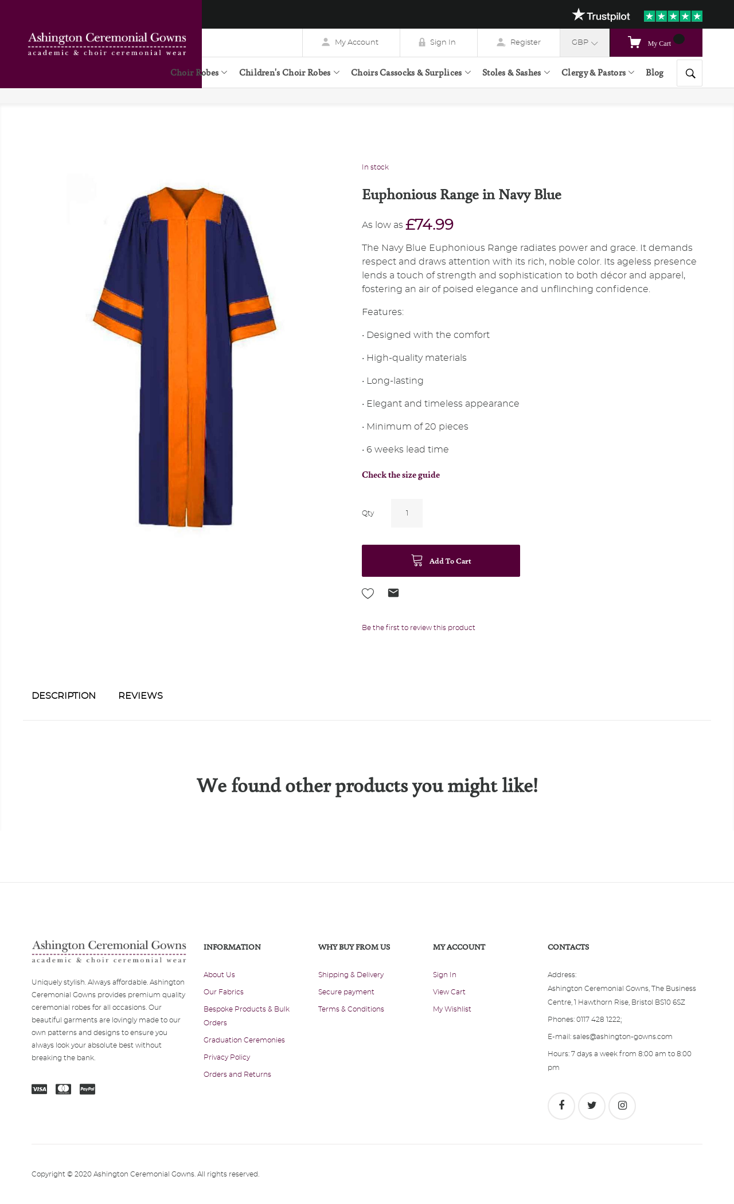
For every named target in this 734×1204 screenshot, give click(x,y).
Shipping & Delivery (351, 974)
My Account (356, 42)
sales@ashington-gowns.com (623, 1036)
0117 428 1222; (599, 1019)
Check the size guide (401, 475)
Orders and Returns (237, 1074)
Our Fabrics (224, 992)
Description (64, 696)
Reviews (140, 696)
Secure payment (346, 992)
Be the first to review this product (418, 627)
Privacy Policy (227, 1057)
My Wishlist (452, 1009)
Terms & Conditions (351, 1009)
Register (525, 42)
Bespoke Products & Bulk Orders (247, 1016)
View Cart (449, 992)
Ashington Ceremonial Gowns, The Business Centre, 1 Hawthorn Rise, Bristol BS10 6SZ (622, 995)
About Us (219, 974)
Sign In (443, 42)
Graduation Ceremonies (244, 1040)
